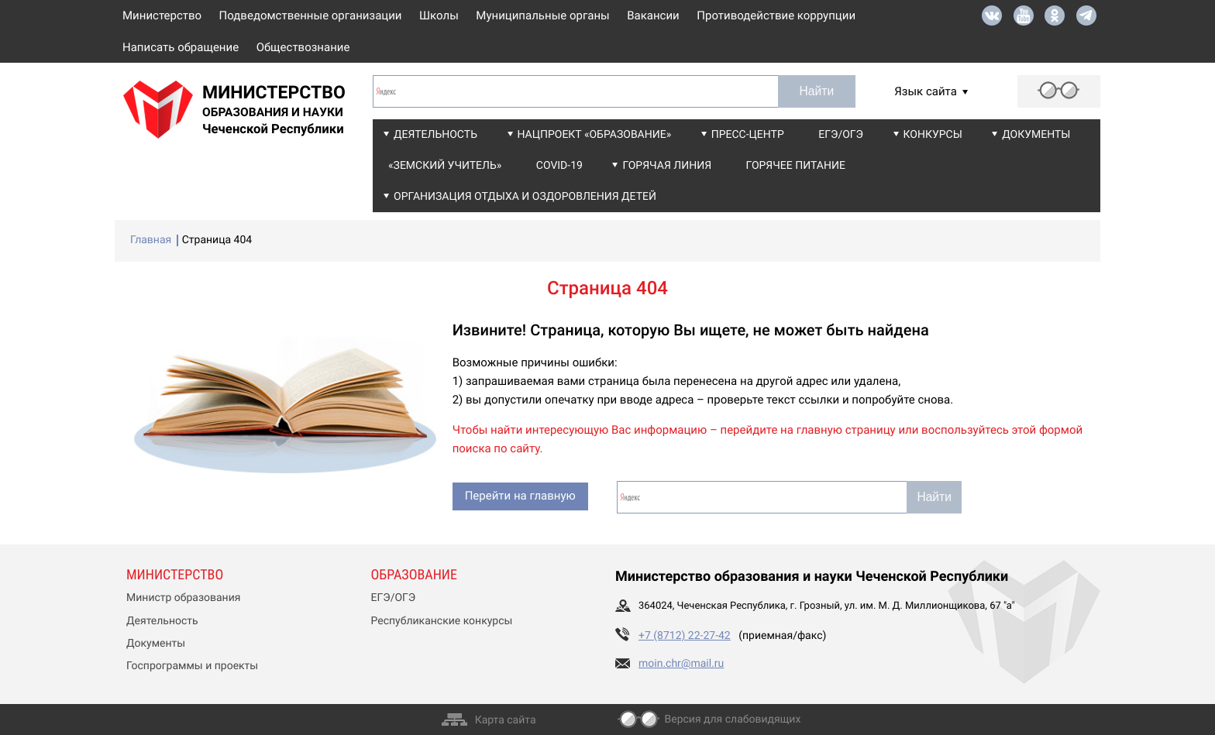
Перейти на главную (520, 496)
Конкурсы (933, 135)
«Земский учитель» (444, 166)
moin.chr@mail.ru (681, 664)
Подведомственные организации (310, 15)
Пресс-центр (747, 135)
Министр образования (183, 598)
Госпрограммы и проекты (192, 666)
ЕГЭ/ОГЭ (840, 135)
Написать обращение (180, 47)
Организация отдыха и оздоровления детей (525, 197)
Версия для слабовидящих (733, 719)
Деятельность (435, 135)
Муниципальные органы (542, 15)
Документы (1036, 135)
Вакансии (653, 15)
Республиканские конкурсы (442, 621)
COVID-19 (559, 166)
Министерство (161, 15)
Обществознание (303, 47)
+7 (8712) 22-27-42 (684, 636)
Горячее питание (795, 166)
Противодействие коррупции (776, 15)
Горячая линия (666, 166)
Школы (439, 15)
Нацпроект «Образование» (595, 135)
